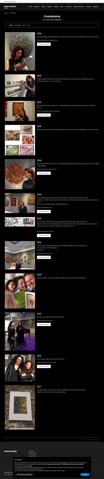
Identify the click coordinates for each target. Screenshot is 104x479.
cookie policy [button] (29, 466)
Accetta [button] (85, 474)
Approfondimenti (79, 6)
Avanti (96, 440)
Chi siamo (31, 451)
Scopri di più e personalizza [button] (24, 474)
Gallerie (56, 6)
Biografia (36, 6)
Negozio (49, 6)
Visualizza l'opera (44, 44)
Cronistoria (68, 6)
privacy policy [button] (63, 462)
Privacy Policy (32, 454)
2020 (24, 25)
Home (30, 6)
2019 (28, 25)
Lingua (95, 6)
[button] (89, 459)
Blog (61, 6)
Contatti (88, 6)
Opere (43, 6)
